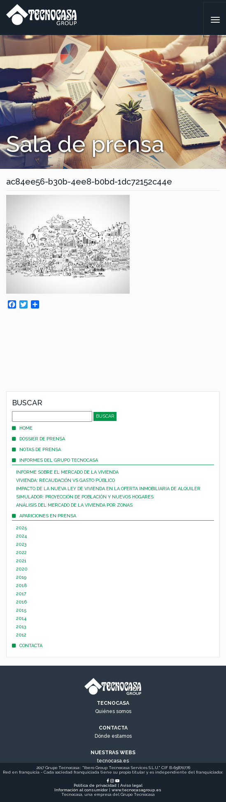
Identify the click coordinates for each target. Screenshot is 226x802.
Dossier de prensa (38, 439)
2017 (21, 593)
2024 (21, 536)
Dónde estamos (113, 736)
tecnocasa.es (113, 761)
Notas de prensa (36, 449)
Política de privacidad (95, 785)
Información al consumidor (81, 790)
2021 (21, 561)
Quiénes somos (113, 711)
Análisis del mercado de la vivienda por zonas (74, 505)
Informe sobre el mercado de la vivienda (67, 472)
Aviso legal (131, 785)
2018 (21, 585)
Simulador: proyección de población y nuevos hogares (85, 497)
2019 (21, 577)
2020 (22, 569)
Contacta (27, 645)
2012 (21, 635)
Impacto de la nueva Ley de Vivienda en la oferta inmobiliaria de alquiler (108, 488)
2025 (21, 528)
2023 (21, 544)
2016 (21, 602)
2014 (21, 618)
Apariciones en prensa (44, 516)
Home (22, 428)
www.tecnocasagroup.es (136, 790)
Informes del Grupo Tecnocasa (55, 460)
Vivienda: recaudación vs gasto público (65, 480)
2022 (21, 552)
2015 (21, 610)
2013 (21, 626)
